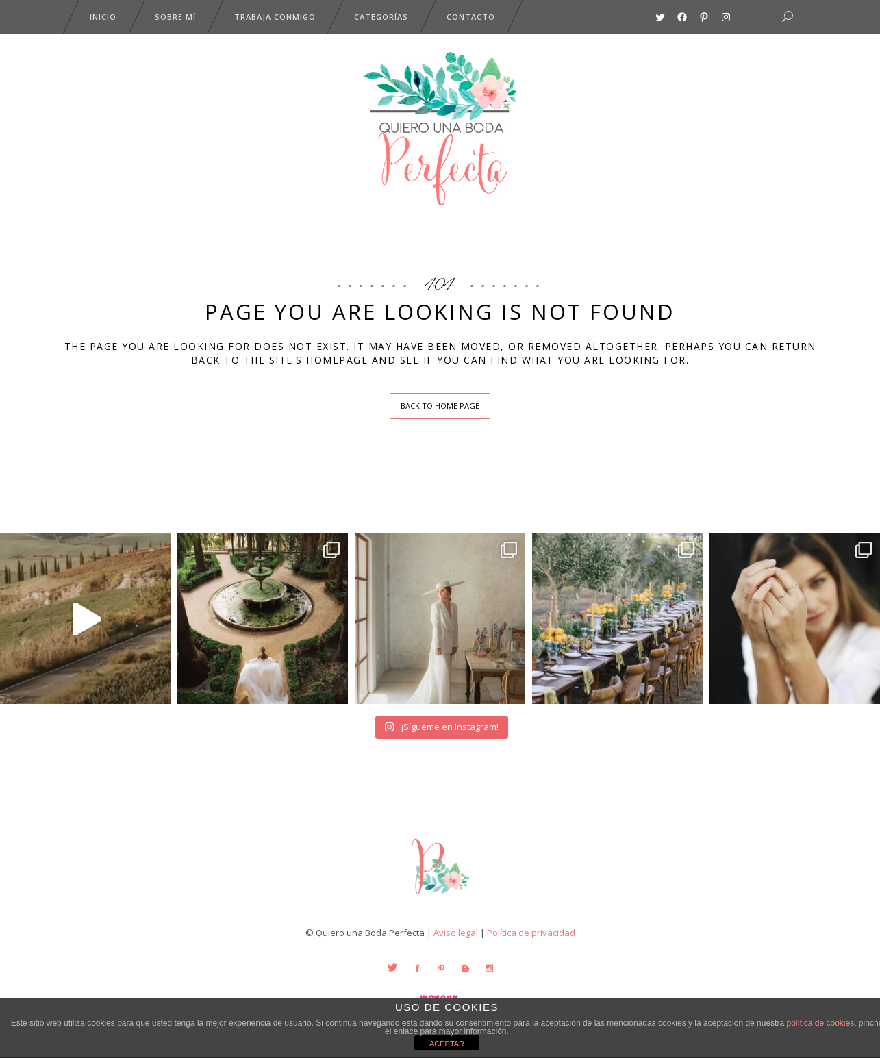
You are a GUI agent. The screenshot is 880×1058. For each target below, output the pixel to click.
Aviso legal (455, 933)
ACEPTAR (446, 1044)
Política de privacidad (531, 933)
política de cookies (820, 1023)
